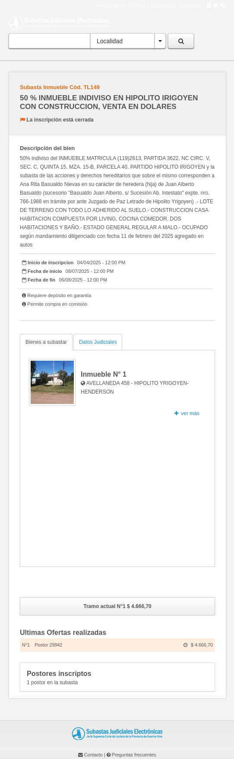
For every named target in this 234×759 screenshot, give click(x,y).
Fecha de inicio (45, 271)
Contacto (93, 754)
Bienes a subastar (46, 342)
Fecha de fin (41, 279)
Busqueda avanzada (176, 5)
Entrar (138, 5)
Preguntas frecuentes (134, 754)
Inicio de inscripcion (50, 262)
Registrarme (111, 5)
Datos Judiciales (98, 342)
